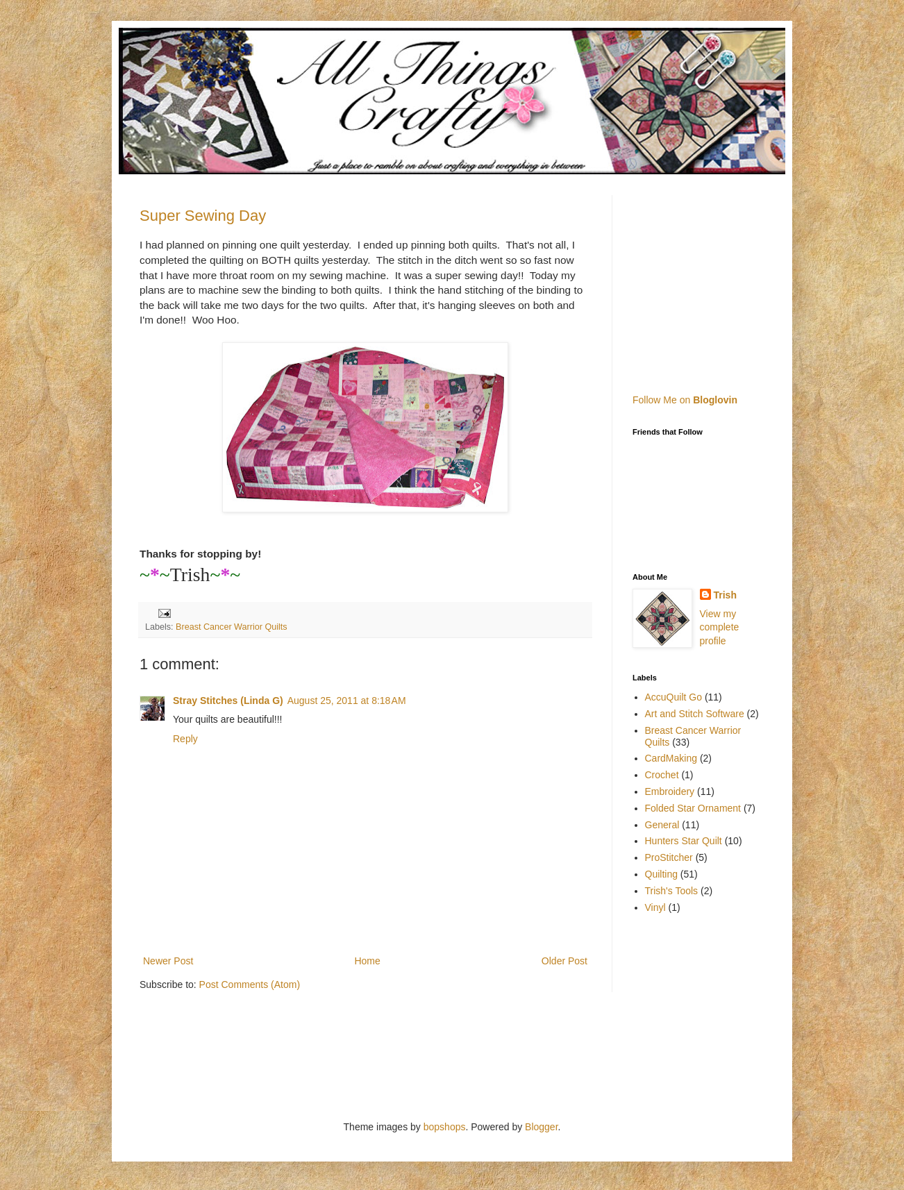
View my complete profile (719, 627)
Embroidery (670, 791)
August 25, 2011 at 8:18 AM (346, 700)
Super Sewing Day (203, 215)
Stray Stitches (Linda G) (228, 700)
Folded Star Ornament (693, 808)
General (662, 824)
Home (367, 960)
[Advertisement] (719, 282)
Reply (185, 738)
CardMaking (671, 758)
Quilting (661, 874)
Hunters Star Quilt (683, 840)
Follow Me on (685, 399)
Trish (725, 595)
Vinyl (655, 907)
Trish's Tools (671, 890)
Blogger (541, 1126)
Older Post (564, 960)
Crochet (662, 774)
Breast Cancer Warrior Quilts (231, 627)
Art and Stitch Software (694, 713)
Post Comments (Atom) (249, 984)
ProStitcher (669, 857)
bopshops (445, 1126)
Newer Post (168, 960)
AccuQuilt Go (673, 697)
